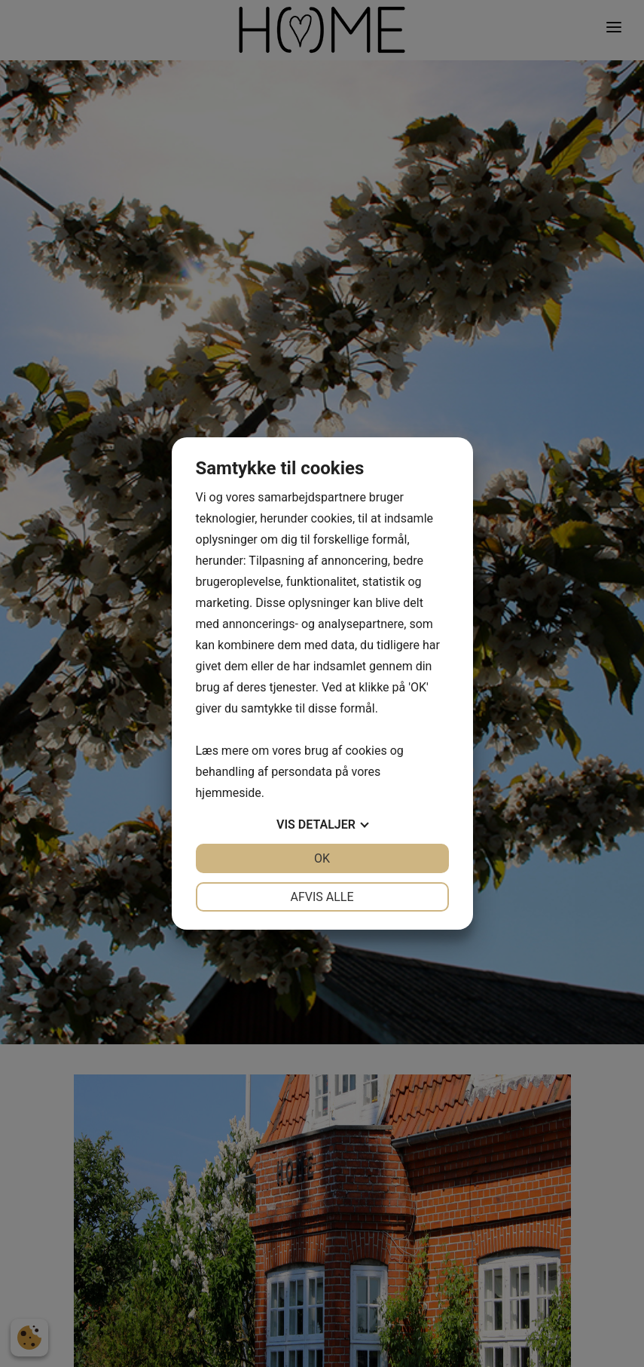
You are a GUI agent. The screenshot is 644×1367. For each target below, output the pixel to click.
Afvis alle (321, 897)
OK (322, 858)
